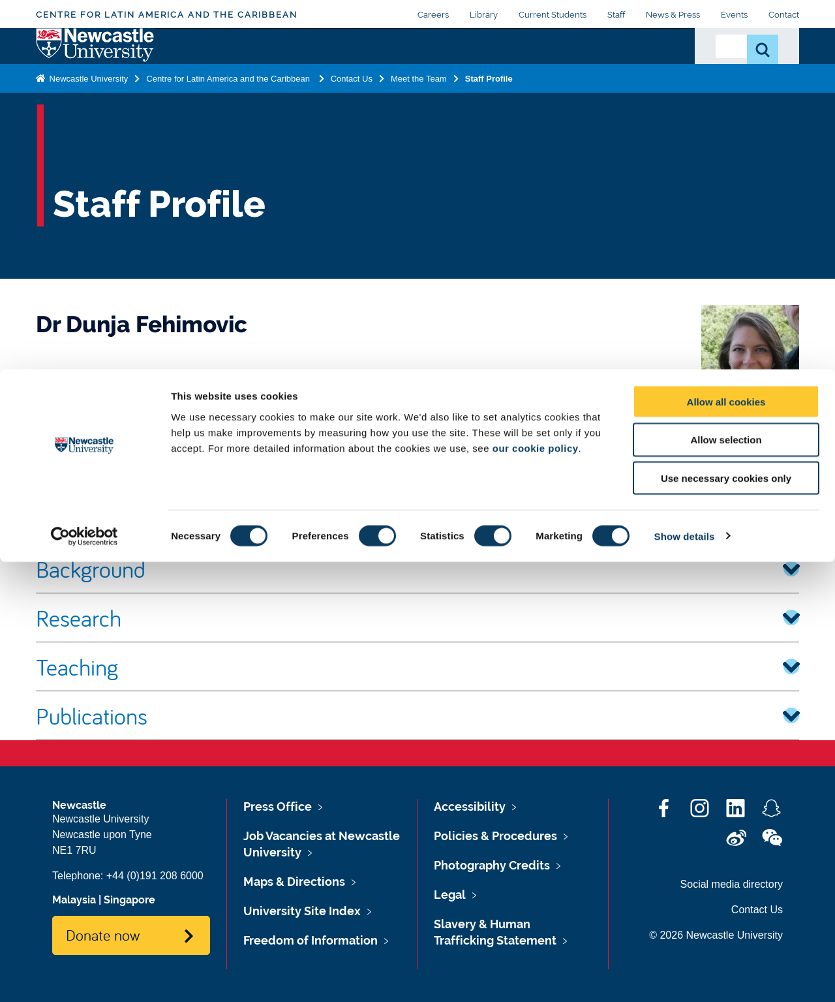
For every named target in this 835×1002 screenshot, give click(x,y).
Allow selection (725, 880)
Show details (684, 976)
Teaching (417, 666)
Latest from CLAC (586, 79)
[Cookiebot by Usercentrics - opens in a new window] (84, 976)
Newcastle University (87, 138)
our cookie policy (536, 888)
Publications (417, 715)
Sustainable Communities (498, 71)
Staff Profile (489, 138)
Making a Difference (405, 71)
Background (417, 568)
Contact (783, 15)
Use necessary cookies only (726, 918)
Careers (433, 15)
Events (734, 15)
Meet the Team (419, 138)
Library (484, 15)
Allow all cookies (726, 841)
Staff (616, 15)
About (181, 63)
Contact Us (654, 71)
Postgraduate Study (320, 71)
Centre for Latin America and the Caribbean (166, 15)
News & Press (673, 15)
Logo (95, 76)
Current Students (552, 15)
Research (241, 63)
